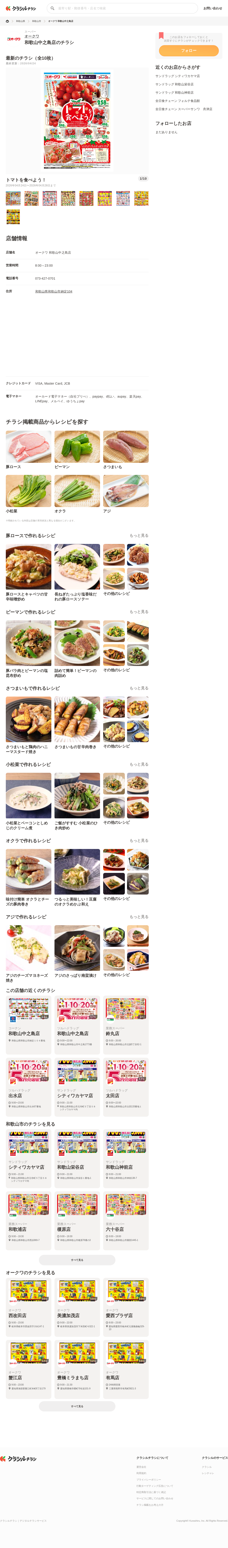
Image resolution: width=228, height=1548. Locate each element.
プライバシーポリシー (148, 1479)
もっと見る (139, 535)
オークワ (32, 36)
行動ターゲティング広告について (154, 1486)
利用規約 (141, 1473)
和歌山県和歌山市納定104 (54, 291)
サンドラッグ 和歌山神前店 (174, 92)
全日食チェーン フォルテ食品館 (177, 101)
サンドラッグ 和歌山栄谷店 (174, 84)
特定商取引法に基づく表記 (151, 1492)
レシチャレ (208, 1473)
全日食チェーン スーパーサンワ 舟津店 (184, 109)
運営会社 (141, 1467)
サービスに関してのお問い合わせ (154, 1498)
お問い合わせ (212, 8)
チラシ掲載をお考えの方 (149, 1505)
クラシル (207, 1467)
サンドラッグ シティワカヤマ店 (177, 76)
